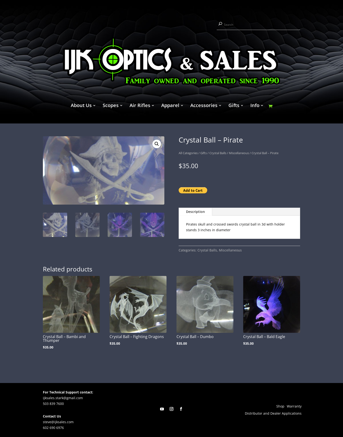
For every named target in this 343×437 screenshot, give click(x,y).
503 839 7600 (53, 403)
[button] (156, 144)
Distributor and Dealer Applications (273, 414)
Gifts (233, 106)
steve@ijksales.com (58, 422)
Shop (280, 406)
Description (195, 211)
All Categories (188, 153)
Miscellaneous (239, 153)
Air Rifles (140, 106)
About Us (81, 106)
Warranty (294, 406)
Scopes (111, 106)
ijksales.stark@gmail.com (63, 398)
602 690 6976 (53, 427)
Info (254, 106)
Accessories (203, 106)
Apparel (170, 106)
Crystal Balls (217, 153)
